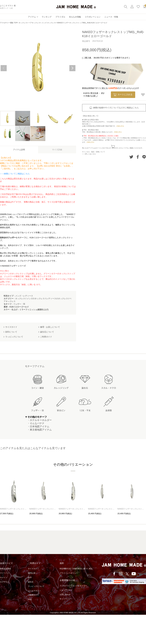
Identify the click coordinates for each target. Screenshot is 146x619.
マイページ (4, 573)
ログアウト (4, 582)
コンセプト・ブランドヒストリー (73, 586)
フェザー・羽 (19, 304)
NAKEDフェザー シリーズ (14, 266)
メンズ (18, 296)
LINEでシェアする (144, 157)
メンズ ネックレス (49, 23)
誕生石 (30, 582)
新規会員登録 (5, 569)
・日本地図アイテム (37, 426)
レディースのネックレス (57, 298)
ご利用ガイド (33, 595)
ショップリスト (66, 590)
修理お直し (32, 573)
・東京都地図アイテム (38, 429)
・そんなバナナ (34, 423)
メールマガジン (34, 591)
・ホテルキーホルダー (38, 420)
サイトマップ (65, 599)
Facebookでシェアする (138, 157)
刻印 (30, 577)
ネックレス (23, 23)
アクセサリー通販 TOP (8, 23)
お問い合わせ (65, 594)
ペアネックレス (34, 23)
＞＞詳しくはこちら (89, 154)
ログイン (3, 577)
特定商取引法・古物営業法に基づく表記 (76, 569)
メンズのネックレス (36, 298)
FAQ (30, 599)
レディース (28, 296)
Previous (4, 68)
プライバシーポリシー (69, 573)
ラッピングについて (36, 586)
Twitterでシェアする (131, 157)
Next (72, 68)
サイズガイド (33, 569)
